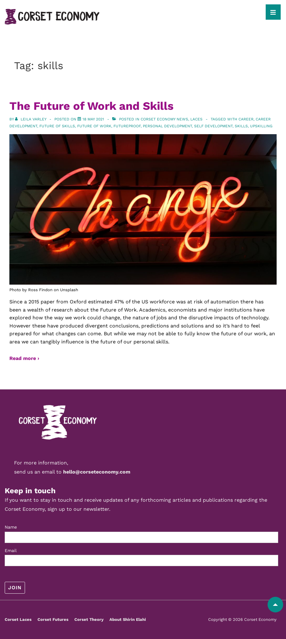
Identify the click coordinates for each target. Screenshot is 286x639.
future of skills (57, 126)
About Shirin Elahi (127, 619)
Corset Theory (88, 619)
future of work (94, 126)
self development (213, 126)
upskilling (261, 126)
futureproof (127, 126)
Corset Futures (53, 619)
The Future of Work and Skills (91, 106)
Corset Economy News (164, 119)
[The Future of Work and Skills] (93, 119)
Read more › (24, 358)
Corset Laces (18, 619)
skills (241, 126)
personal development (167, 126)
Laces (196, 119)
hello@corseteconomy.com (96, 472)
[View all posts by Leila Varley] (31, 119)
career (245, 119)
